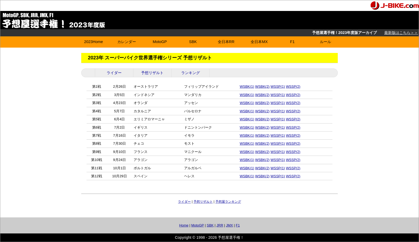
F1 (292, 42)
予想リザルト (152, 73)
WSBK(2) (262, 86)
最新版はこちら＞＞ (401, 32)
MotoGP (160, 42)
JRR (219, 225)
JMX (229, 225)
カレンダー (126, 42)
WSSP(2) (293, 86)
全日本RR (226, 42)
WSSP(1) (277, 86)
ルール (325, 42)
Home (184, 225)
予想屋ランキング (228, 201)
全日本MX (259, 42)
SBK (193, 42)
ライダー (114, 73)
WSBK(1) (247, 86)
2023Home (93, 42)
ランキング (190, 73)
